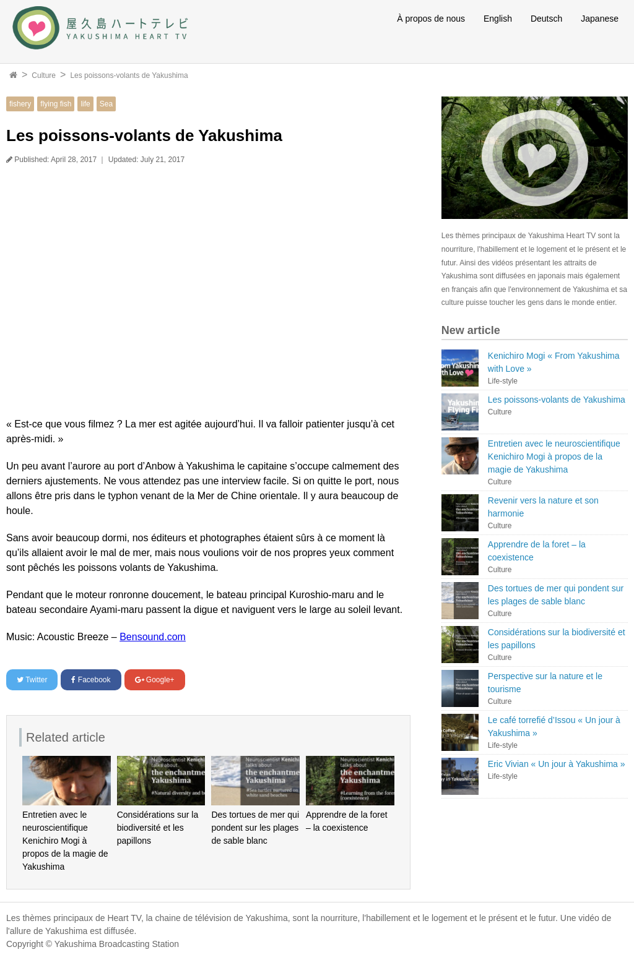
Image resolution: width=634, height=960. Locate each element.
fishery (20, 104)
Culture (44, 75)
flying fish (55, 104)
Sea (106, 104)
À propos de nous (431, 19)
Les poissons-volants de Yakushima (129, 75)
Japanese (600, 19)
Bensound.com (152, 637)
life (85, 104)
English (498, 19)
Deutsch (546, 19)
